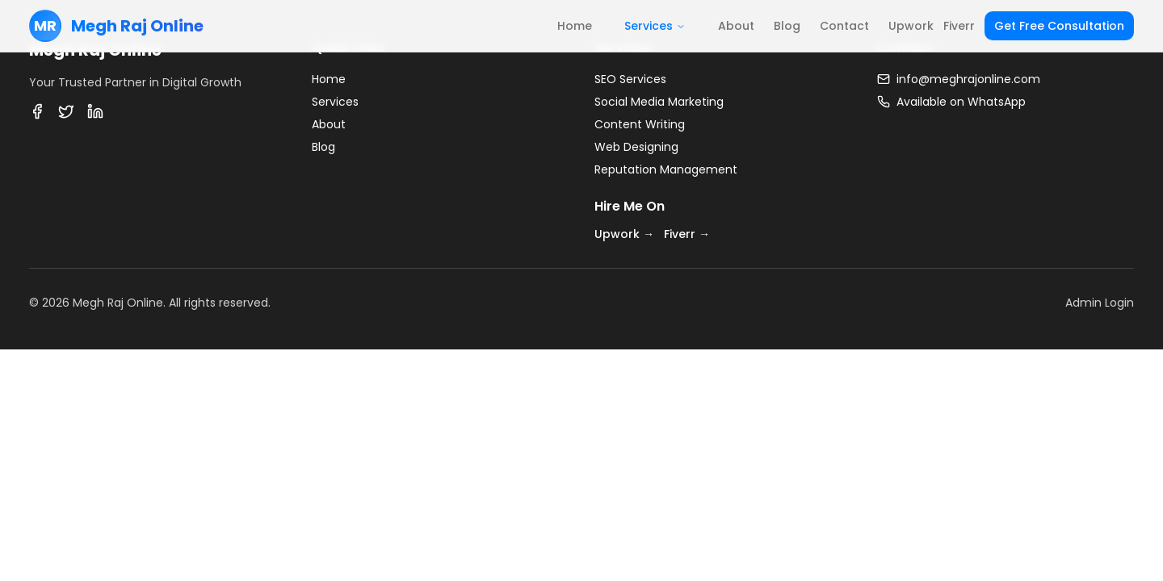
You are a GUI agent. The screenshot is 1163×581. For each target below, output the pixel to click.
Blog (787, 26)
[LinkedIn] (95, 111)
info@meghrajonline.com (968, 79)
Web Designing (636, 147)
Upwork (911, 26)
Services (655, 26)
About (736, 26)
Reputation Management (665, 169)
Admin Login (1099, 303)
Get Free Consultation (1059, 26)
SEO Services (630, 79)
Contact (844, 26)
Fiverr (959, 26)
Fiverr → (687, 234)
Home (574, 26)
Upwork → (624, 234)
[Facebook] (37, 111)
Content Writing (639, 124)
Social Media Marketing (659, 102)
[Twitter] (66, 111)
